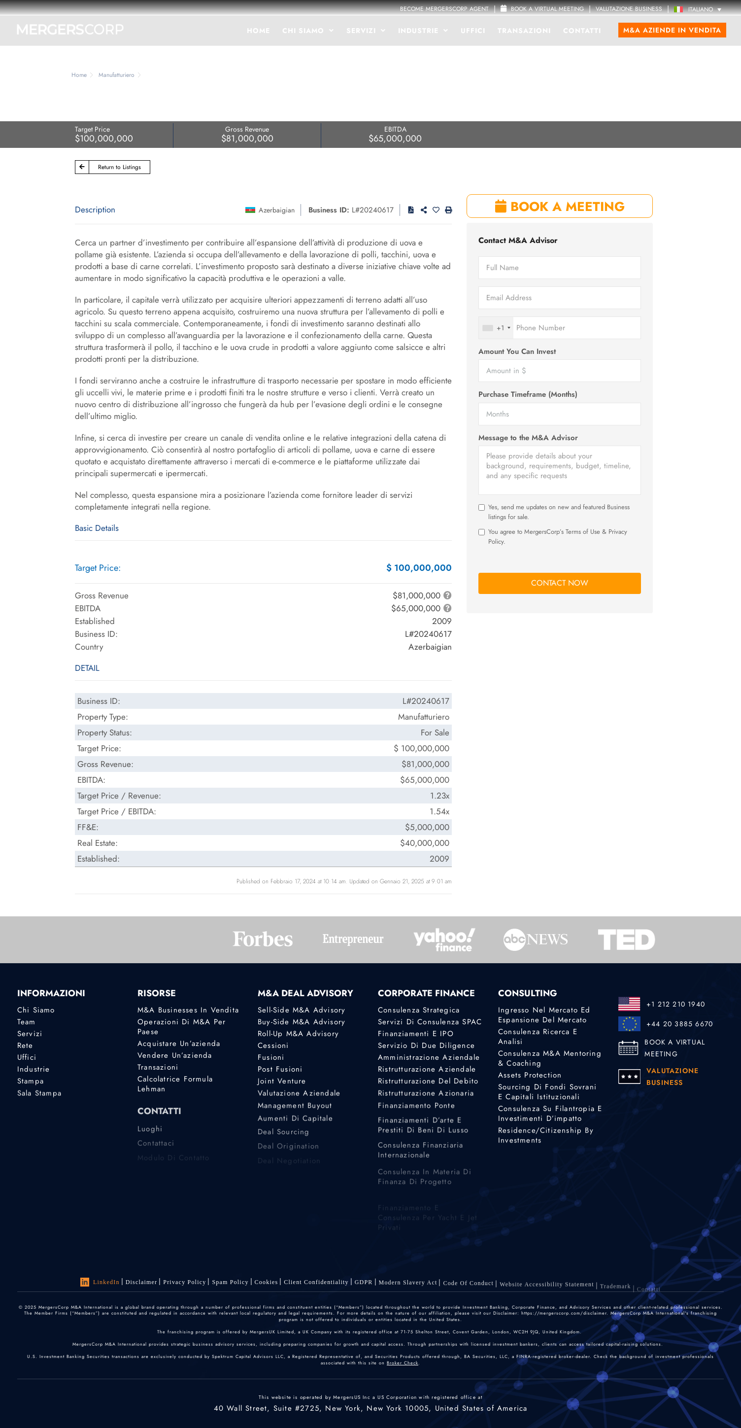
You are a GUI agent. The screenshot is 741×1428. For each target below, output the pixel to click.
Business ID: (328, 210)
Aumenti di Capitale (295, 1125)
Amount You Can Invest (517, 352)
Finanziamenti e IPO (416, 1034)
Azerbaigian (277, 210)
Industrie (423, 30)
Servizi (366, 30)
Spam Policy (230, 1282)
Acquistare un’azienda (178, 1043)
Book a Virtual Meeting (542, 8)
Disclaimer (142, 1282)
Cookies (266, 1282)
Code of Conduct (468, 1289)
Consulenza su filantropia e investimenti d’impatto (550, 1115)
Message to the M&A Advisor (528, 438)
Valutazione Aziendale (299, 1096)
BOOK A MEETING (560, 206)
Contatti (582, 30)
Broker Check (402, 1362)
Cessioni (273, 1045)
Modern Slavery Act (408, 1286)
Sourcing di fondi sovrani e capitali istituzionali (547, 1092)
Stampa (30, 1082)
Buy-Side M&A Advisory (301, 1022)
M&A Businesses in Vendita (188, 1010)
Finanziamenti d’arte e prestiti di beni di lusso (423, 1139)
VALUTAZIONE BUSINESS (629, 8)
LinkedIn (100, 1282)
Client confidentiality (316, 1283)
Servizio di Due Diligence (426, 1045)
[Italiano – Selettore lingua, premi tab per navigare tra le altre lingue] (700, 9)
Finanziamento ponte (416, 1110)
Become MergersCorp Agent (444, 8)
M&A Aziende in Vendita (672, 30)
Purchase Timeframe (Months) (527, 394)
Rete (25, 1045)
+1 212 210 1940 (675, 1004)
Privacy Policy (184, 1282)
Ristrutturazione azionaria (426, 1096)
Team (26, 1022)
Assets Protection (530, 1075)
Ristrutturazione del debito (428, 1082)
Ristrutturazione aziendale (427, 1070)
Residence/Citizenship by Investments (546, 1139)
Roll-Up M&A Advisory (298, 1034)
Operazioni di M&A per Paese (181, 1027)
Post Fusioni (280, 1070)
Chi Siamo (308, 30)
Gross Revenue (247, 129)
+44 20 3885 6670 (679, 1024)
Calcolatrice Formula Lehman (175, 1085)
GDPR (364, 1284)
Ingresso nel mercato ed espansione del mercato (544, 1015)
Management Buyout (295, 1110)
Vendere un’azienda (174, 1055)
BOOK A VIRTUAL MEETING (674, 1048)
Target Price (92, 129)
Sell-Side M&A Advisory (301, 1010)
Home (258, 30)
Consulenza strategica (419, 1010)
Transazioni (524, 30)
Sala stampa (39, 1096)
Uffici (473, 30)
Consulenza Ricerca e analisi (537, 1036)
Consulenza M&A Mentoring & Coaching (550, 1058)
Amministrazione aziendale (429, 1057)
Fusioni (271, 1057)
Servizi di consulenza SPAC (430, 1022)
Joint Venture (282, 1082)
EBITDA (395, 129)
